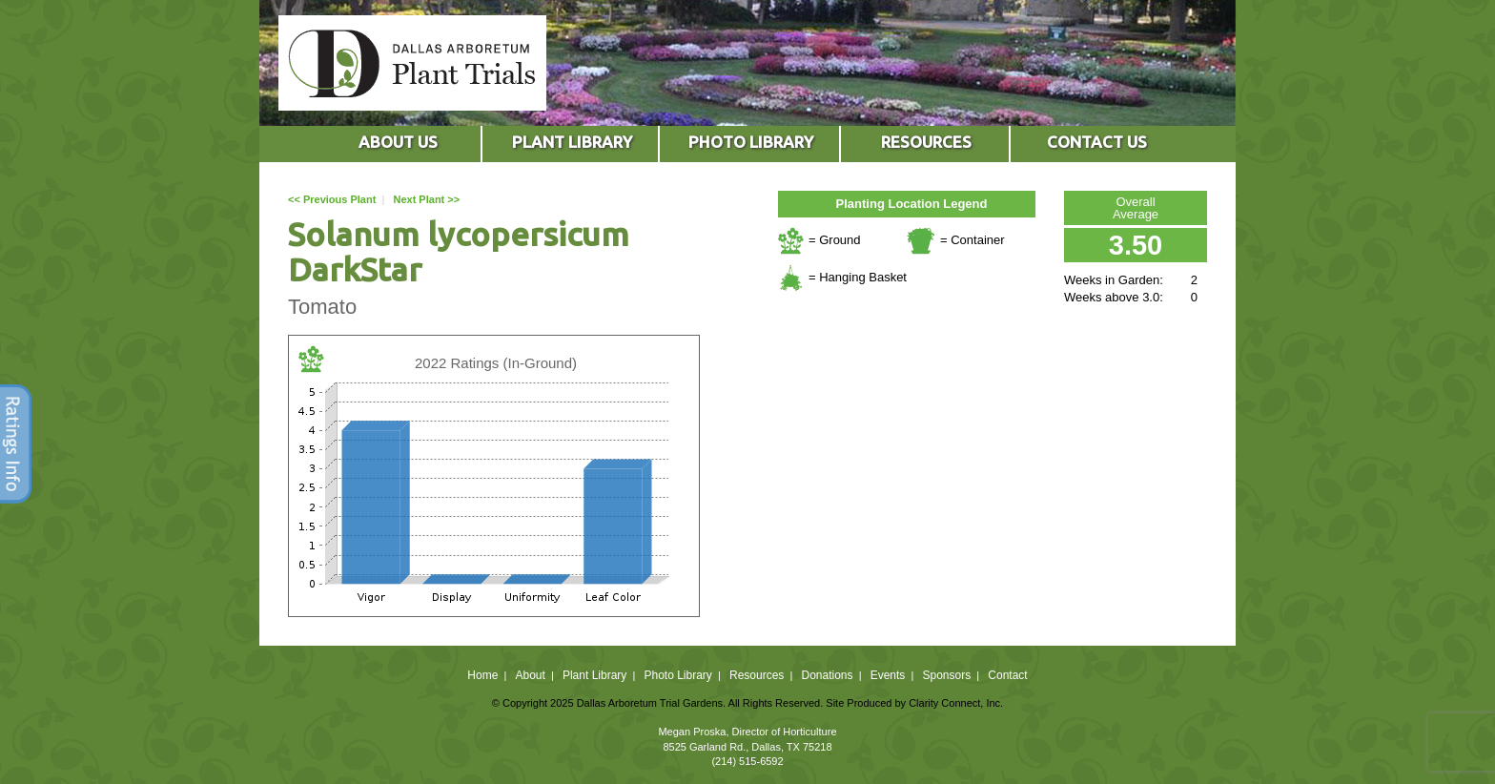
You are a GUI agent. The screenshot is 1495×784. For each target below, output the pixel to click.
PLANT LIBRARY (572, 142)
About (529, 675)
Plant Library (594, 675)
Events (888, 675)
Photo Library (677, 675)
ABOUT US (398, 142)
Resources (756, 675)
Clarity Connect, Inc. (956, 703)
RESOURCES (926, 142)
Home (482, 675)
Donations (826, 675)
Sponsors (947, 675)
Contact (1007, 675)
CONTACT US (1097, 142)
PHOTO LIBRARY (750, 142)
